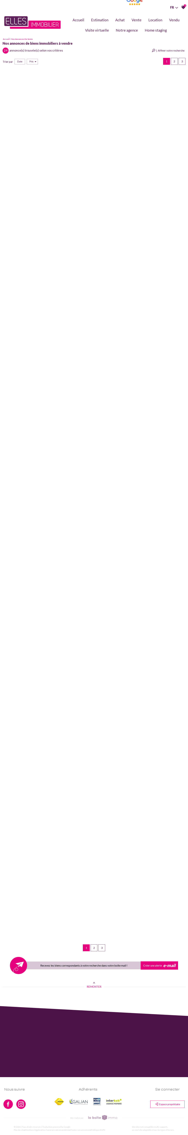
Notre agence (127, 30)
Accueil (78, 20)
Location (155, 20)
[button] (168, 50)
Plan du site (19, 1130)
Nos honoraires (49, 1130)
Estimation (99, 20)
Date (19, 61)
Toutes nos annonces (80, 1130)
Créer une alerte (159, 965)
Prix (33, 61)
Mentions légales (33, 1130)
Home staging (156, 30)
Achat (120, 20)
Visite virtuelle (97, 30)
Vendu (174, 20)
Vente (137, 20)
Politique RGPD (98, 1130)
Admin (66, 1130)
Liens (59, 1130)
